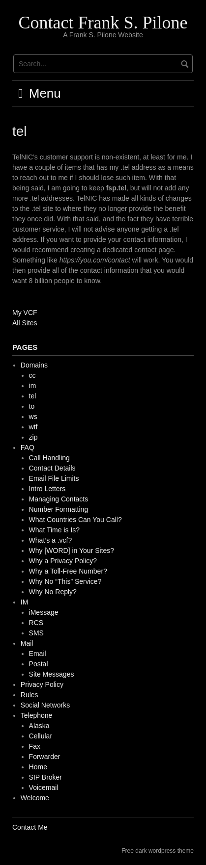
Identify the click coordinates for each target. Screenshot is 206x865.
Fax (34, 746)
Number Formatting (58, 509)
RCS (36, 623)
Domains (34, 365)
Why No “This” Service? (65, 581)
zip (33, 437)
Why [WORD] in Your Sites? (72, 550)
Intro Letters (47, 489)
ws (33, 416)
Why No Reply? (53, 592)
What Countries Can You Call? (75, 520)
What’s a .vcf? (50, 540)
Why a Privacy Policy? (63, 561)
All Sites (24, 323)
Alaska (39, 726)
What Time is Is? (54, 530)
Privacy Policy (42, 684)
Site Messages (51, 674)
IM (25, 602)
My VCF (24, 312)
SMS (36, 633)
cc (32, 375)
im (32, 386)
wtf (33, 427)
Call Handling (49, 458)
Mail (27, 643)
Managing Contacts (58, 499)
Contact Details (52, 468)
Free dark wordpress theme (157, 850)
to (32, 406)
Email (37, 653)
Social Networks (45, 705)
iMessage (44, 612)
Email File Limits (54, 478)
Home (38, 767)
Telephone (37, 715)
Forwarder (44, 756)
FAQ (27, 447)
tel (32, 396)
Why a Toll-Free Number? (68, 571)
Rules (29, 695)
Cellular (40, 736)
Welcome (35, 798)
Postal (38, 664)
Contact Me (30, 827)
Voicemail (44, 787)
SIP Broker (45, 777)
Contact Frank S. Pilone (103, 22)
